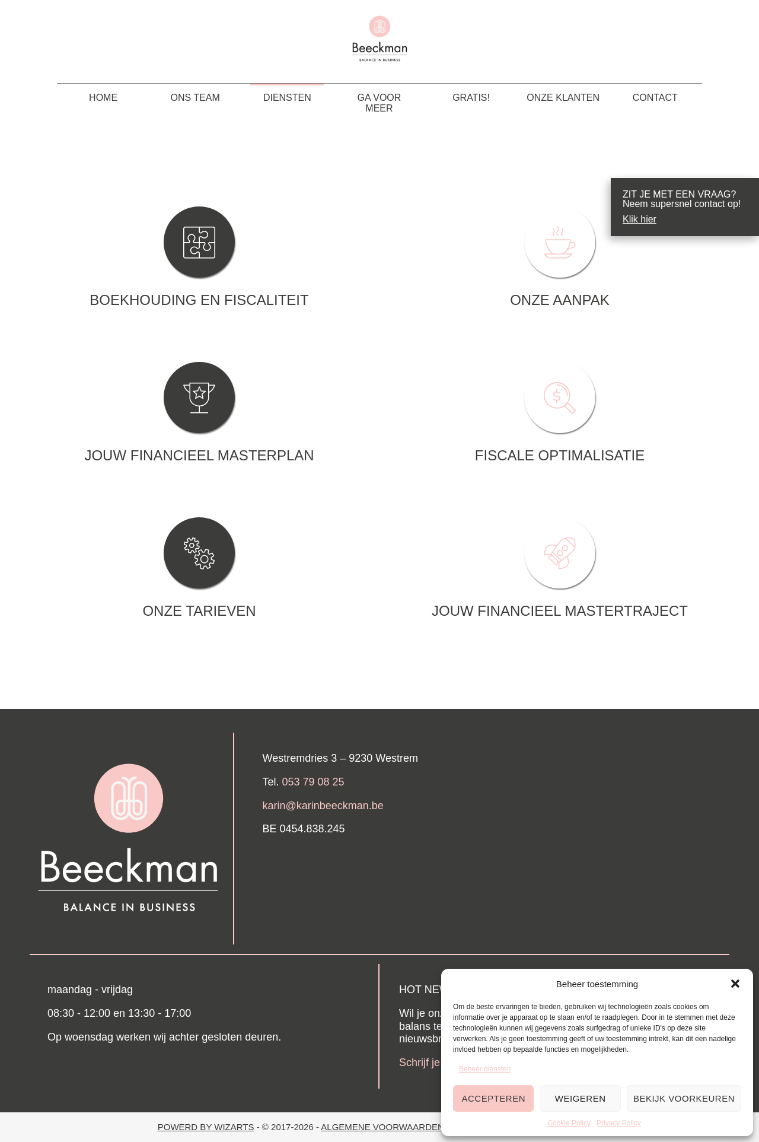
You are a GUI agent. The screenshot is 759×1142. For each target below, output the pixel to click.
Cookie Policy (569, 1123)
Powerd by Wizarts (206, 1127)
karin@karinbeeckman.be (323, 806)
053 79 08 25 (313, 782)
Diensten (287, 98)
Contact (655, 98)
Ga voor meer (379, 103)
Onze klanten (563, 98)
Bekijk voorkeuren (684, 1098)
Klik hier (639, 219)
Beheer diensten (485, 1069)
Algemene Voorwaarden (384, 1127)
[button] (735, 984)
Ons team (195, 98)
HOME (103, 98)
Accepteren (493, 1098)
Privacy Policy (619, 1123)
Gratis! (471, 98)
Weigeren (580, 1098)
